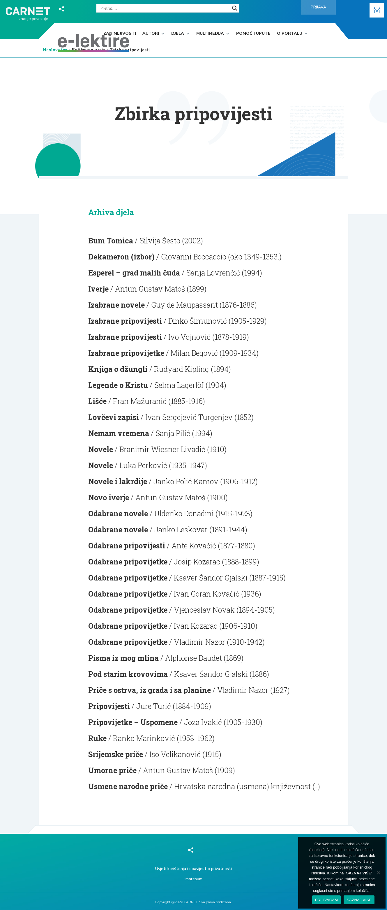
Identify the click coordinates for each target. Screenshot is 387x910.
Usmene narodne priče (128, 786)
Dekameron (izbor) (121, 257)
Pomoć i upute (253, 33)
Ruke (97, 738)
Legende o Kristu (118, 385)
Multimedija (210, 33)
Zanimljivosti (119, 33)
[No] (378, 873)
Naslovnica (55, 50)
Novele (100, 449)
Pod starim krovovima (128, 674)
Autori (150, 33)
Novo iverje (108, 497)
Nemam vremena (118, 433)
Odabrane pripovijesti (126, 545)
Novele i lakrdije (117, 481)
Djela (177, 33)
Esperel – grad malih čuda (134, 273)
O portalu (289, 33)
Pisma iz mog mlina (123, 658)
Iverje (98, 289)
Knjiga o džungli (118, 369)
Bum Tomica (110, 240)
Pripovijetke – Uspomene (133, 722)
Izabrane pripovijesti (125, 321)
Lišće (97, 401)
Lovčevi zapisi (113, 417)
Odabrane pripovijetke (127, 561)
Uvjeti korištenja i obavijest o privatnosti (193, 868)
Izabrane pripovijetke (126, 353)
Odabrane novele (118, 513)
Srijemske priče (115, 754)
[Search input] (165, 8)
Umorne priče (112, 770)
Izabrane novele (116, 305)
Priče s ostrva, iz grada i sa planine (149, 690)
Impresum (193, 879)
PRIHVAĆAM (326, 900)
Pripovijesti (109, 706)
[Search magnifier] (235, 8)
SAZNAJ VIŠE (359, 900)
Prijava (318, 7)
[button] (377, 10)
